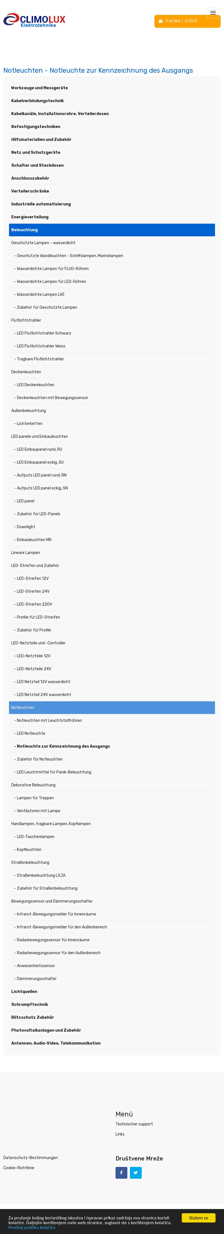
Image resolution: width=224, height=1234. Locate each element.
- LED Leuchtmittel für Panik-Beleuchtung (52, 772)
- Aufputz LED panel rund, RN (40, 475)
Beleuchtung (24, 230)
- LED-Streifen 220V (33, 604)
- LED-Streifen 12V (31, 578)
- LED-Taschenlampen (34, 836)
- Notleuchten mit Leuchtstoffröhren (48, 720)
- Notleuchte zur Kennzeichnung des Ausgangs (62, 746)
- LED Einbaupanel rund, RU (38, 449)
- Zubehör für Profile (32, 630)
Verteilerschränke (30, 191)
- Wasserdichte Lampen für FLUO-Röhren (51, 268)
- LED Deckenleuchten (34, 385)
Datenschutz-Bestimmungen (30, 1157)
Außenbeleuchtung (28, 410)
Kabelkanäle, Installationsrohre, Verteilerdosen (60, 113)
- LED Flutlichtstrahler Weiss (39, 346)
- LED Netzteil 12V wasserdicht (42, 681)
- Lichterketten (28, 423)
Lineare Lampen (25, 552)
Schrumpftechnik (29, 1004)
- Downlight (24, 527)
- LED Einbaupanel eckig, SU (39, 462)
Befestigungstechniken (35, 126)
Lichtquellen (24, 991)
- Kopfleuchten (27, 849)
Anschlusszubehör (30, 178)
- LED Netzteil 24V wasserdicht (42, 694)
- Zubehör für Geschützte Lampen (45, 307)
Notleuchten (22, 707)
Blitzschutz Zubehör (32, 1017)
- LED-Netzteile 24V (32, 669)
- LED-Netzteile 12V (32, 656)
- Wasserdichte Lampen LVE (39, 294)
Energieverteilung (29, 217)
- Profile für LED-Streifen (37, 617)
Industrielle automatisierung (41, 204)
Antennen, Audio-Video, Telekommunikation (56, 1043)
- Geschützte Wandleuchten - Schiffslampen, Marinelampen (68, 255)
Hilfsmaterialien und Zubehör (41, 139)
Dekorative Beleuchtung (33, 785)
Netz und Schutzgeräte (35, 152)
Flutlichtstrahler (26, 320)
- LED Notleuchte (29, 733)
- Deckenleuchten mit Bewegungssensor (51, 397)
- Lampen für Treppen (34, 798)
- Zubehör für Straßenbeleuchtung (45, 888)
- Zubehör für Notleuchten (38, 759)
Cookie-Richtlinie (18, 1168)
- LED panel (24, 501)
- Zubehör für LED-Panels (37, 514)
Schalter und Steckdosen (37, 165)
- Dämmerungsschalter (35, 978)
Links (120, 1134)
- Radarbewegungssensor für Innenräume (52, 940)
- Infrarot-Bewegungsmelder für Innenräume (55, 914)
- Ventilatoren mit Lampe (37, 811)
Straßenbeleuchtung (30, 862)
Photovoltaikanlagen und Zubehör (46, 1030)
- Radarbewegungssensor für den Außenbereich (57, 953)
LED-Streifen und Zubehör (35, 565)
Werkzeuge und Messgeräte (39, 88)
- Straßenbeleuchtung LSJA (39, 875)
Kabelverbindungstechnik (37, 101)
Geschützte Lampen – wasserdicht (43, 243)
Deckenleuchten (26, 372)
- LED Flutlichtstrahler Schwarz (42, 333)
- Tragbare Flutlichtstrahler (39, 359)
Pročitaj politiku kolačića (31, 1228)
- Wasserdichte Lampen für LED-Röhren (50, 281)
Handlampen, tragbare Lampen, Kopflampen (51, 823)
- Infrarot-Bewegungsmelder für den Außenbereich (60, 927)
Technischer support (134, 1124)
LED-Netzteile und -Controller (38, 643)
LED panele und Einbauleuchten (39, 436)
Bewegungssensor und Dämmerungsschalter (52, 901)
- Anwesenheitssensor (34, 965)
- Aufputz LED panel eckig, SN (41, 488)
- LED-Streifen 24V (32, 591)
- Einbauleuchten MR (33, 539)
